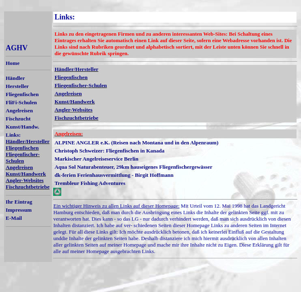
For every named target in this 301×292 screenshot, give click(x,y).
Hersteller (17, 86)
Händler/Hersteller (27, 141)
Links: (13, 135)
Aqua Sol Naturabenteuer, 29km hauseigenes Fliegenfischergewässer (133, 167)
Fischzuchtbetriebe (27, 187)
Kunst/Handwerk (26, 174)
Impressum (19, 210)
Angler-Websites (25, 180)
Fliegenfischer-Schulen (23, 157)
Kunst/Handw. (22, 127)
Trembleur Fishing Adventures (89, 183)
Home (12, 63)
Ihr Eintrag (19, 202)
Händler (15, 78)
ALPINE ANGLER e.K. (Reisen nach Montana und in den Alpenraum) (136, 143)
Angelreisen (19, 110)
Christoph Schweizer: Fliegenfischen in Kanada (109, 151)
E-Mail (14, 218)
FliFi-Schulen (21, 102)
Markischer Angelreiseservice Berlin (96, 159)
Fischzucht (18, 119)
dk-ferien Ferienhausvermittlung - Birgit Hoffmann (113, 175)
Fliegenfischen (22, 94)
